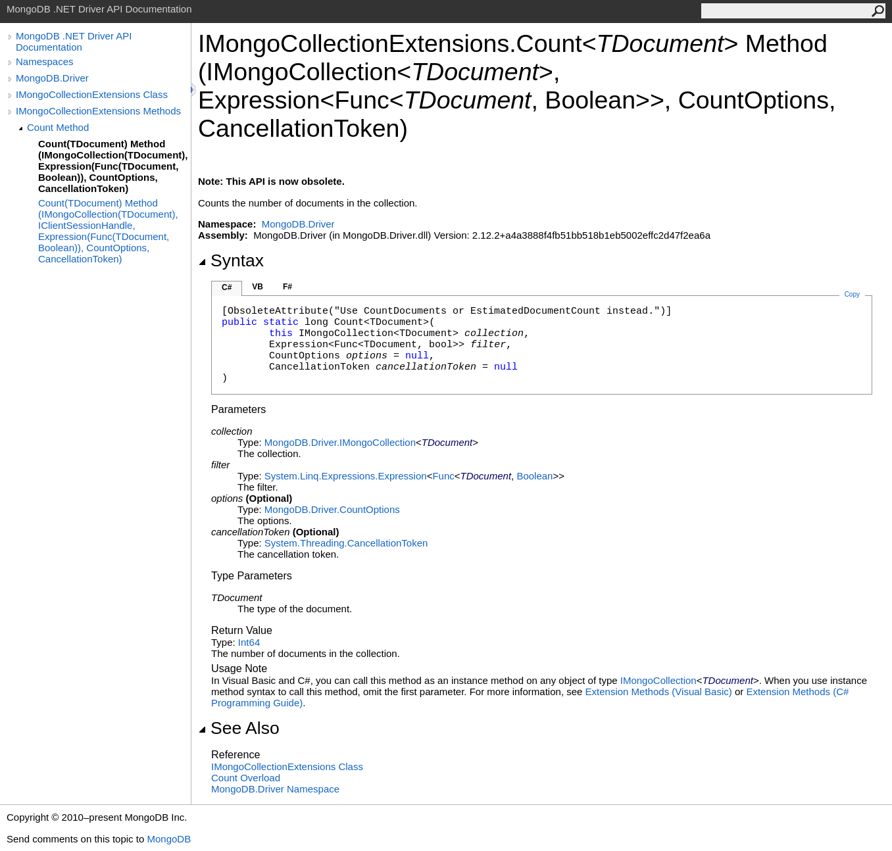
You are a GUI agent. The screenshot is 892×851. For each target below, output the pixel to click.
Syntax (231, 260)
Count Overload (245, 777)
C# (227, 287)
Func (443, 475)
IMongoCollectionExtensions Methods (98, 110)
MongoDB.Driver (52, 78)
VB (257, 286)
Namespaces (45, 61)
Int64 (249, 642)
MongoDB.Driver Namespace (275, 788)
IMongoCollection (658, 680)
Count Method (58, 127)
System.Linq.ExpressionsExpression (345, 475)
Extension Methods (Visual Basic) (658, 691)
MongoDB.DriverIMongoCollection (340, 442)
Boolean (534, 475)
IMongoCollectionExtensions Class (92, 94)
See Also (239, 728)
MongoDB (169, 838)
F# (287, 286)
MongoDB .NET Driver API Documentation (74, 41)
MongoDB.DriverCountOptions (332, 509)
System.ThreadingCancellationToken (346, 542)
